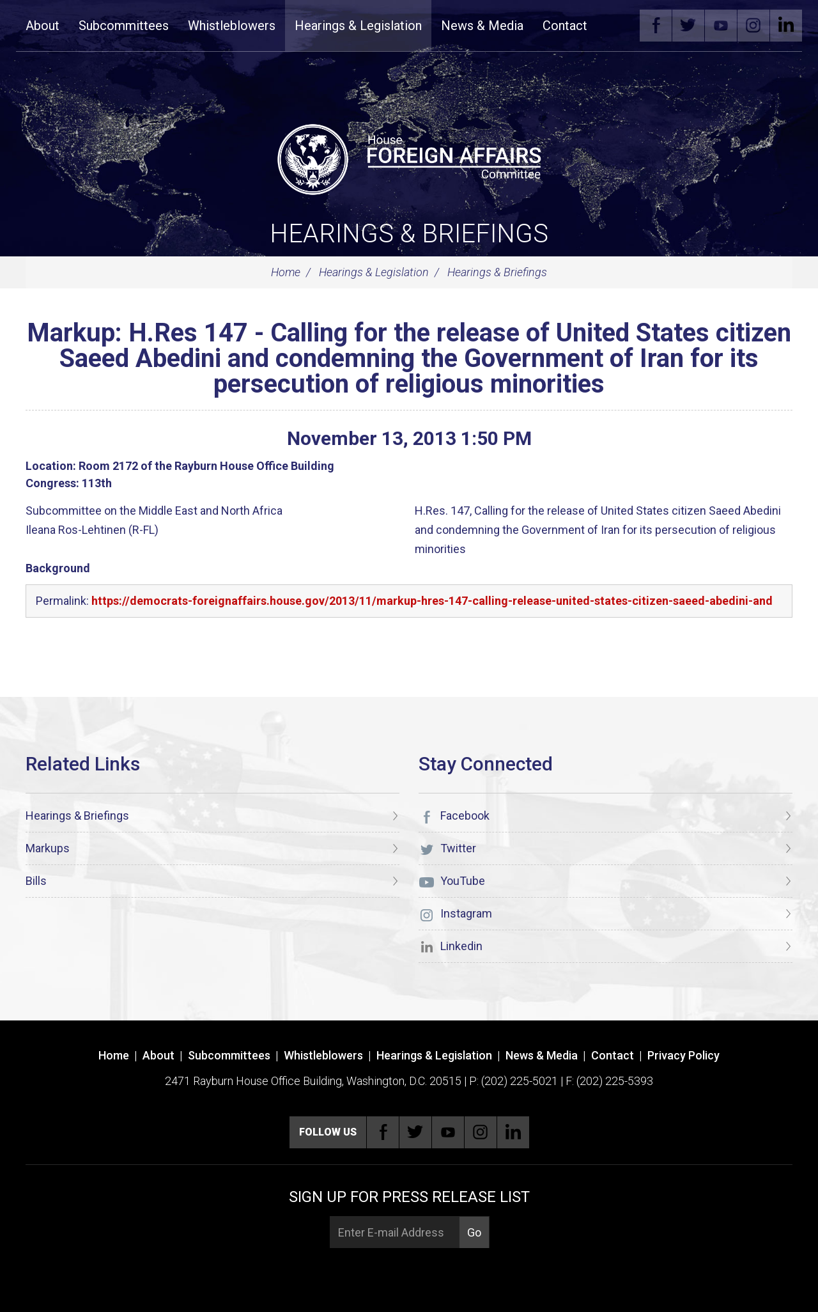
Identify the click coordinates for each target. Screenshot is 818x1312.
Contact (565, 25)
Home (285, 272)
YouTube (721, 26)
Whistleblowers (231, 25)
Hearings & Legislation (358, 25)
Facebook (656, 26)
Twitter (688, 26)
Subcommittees (124, 25)
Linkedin (786, 26)
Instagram (753, 26)
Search (616, 25)
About (42, 25)
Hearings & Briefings (409, 234)
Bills (36, 880)
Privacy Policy (683, 1055)
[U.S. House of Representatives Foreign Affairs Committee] (409, 157)
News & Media (482, 25)
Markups (48, 848)
